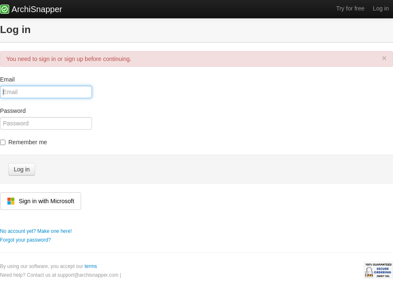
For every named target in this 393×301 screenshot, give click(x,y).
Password (13, 110)
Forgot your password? (25, 240)
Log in (381, 8)
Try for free (350, 8)
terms (90, 266)
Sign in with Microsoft (40, 201)
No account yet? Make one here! (36, 231)
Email (7, 79)
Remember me (23, 142)
